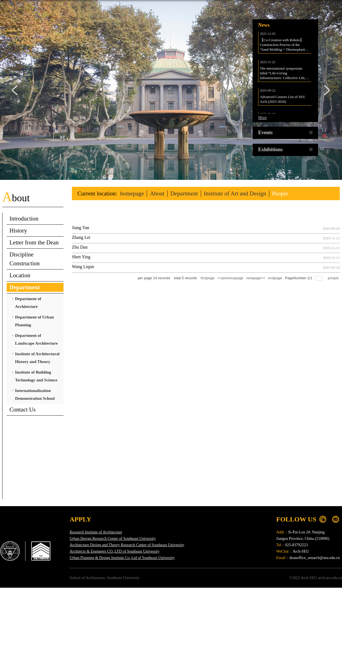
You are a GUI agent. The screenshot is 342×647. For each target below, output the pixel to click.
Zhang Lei (81, 237)
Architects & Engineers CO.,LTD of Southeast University (115, 551)
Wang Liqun (83, 266)
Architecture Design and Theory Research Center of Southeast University (127, 545)
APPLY (80, 519)
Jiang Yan (80, 227)
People (280, 193)
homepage (132, 193)
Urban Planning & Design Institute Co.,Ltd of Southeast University (122, 558)
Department (184, 193)
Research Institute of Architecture (96, 532)
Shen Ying (81, 256)
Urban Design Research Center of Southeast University (113, 538)
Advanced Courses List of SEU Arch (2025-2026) (283, 101)
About (157, 193)
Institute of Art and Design (235, 193)
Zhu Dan (79, 247)
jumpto (334, 278)
